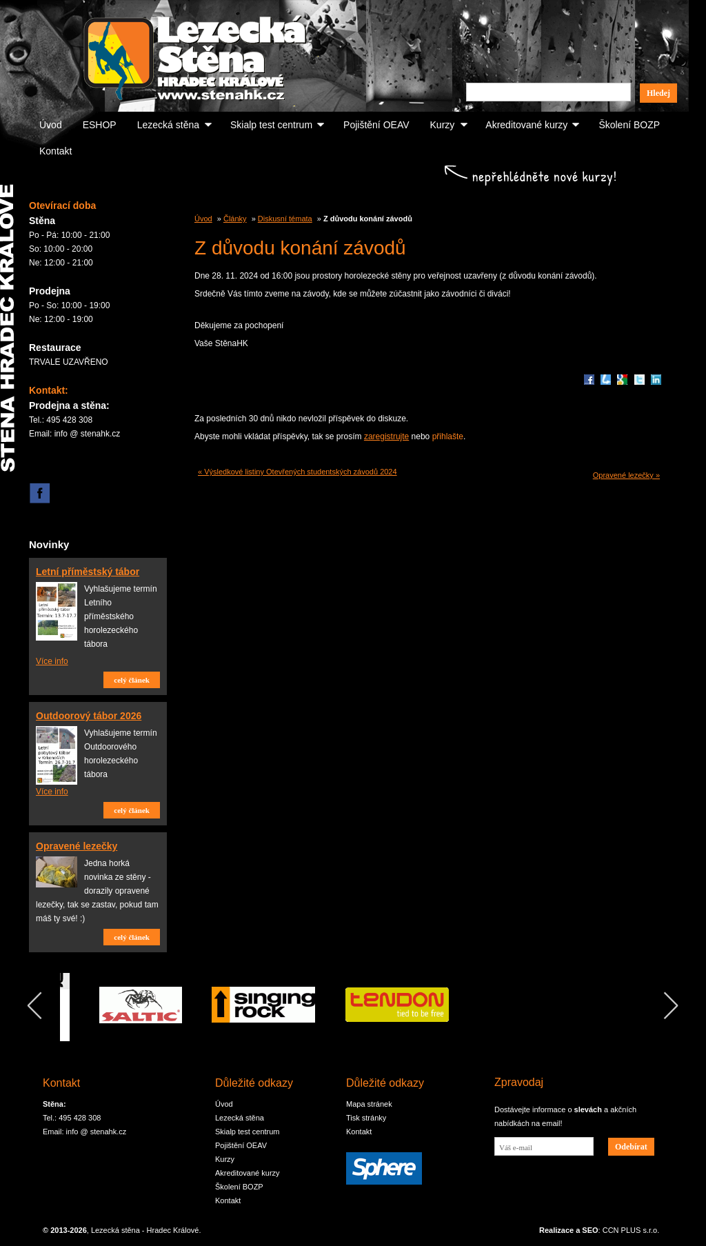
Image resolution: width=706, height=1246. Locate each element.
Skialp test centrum (271, 124)
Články (235, 218)
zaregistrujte (386, 436)
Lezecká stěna (168, 124)
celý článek (132, 680)
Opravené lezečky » (626, 475)
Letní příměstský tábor (87, 571)
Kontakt (55, 151)
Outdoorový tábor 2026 (88, 715)
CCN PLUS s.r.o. (631, 1230)
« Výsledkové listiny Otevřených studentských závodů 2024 (297, 472)
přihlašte (447, 436)
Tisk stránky (366, 1118)
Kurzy (442, 124)
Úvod (50, 124)
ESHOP (100, 124)
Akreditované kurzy (526, 124)
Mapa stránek (369, 1104)
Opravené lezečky (76, 846)
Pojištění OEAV (376, 124)
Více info (52, 661)
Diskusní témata (285, 218)
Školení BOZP (629, 124)
